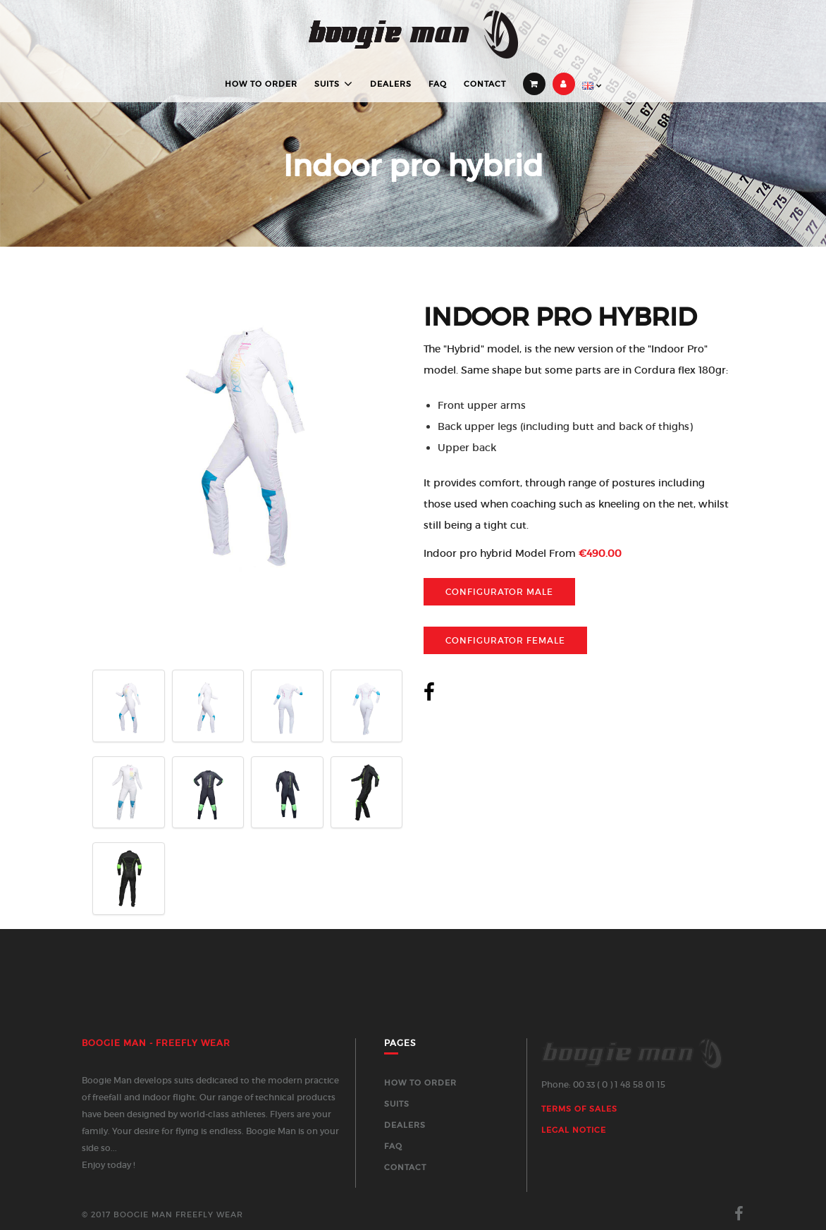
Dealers (391, 84)
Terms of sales (579, 1109)
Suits (327, 84)
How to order (261, 84)
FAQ (438, 84)
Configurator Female (505, 640)
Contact (485, 84)
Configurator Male (499, 591)
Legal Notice (573, 1130)
